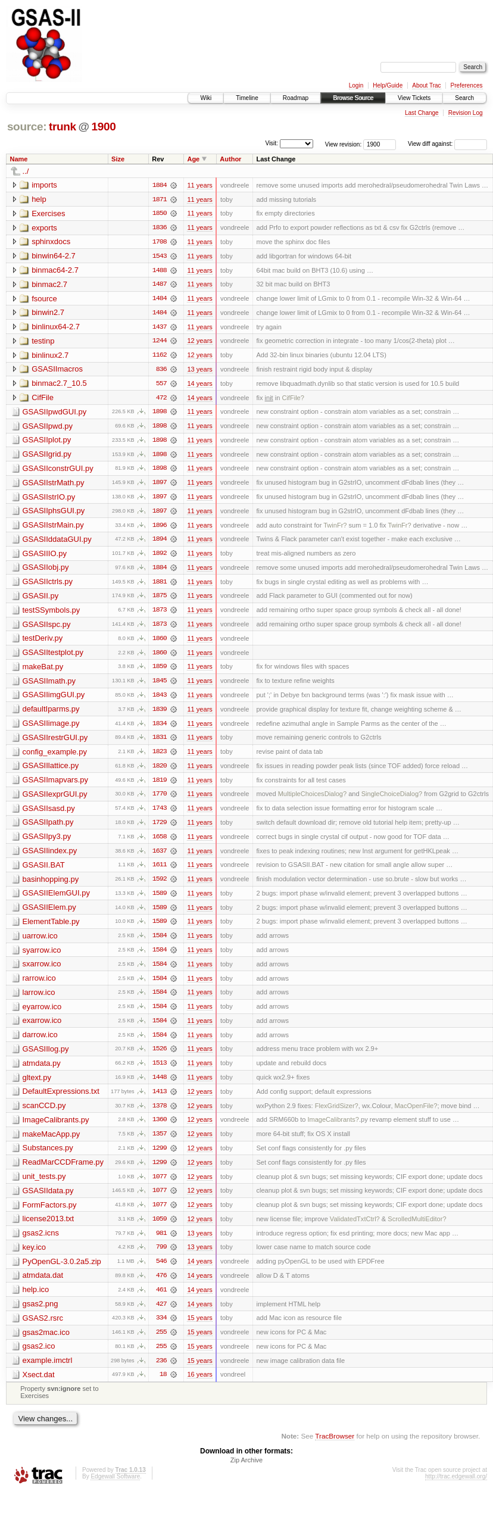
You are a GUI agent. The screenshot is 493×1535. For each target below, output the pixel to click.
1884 (159, 185)
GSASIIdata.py (48, 1199)
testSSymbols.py (51, 613)
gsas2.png (40, 1313)
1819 (159, 785)
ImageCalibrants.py (56, 1128)
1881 (159, 585)
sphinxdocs (51, 242)
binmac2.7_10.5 (59, 384)
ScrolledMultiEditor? (417, 1228)
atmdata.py (42, 1070)
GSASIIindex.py (50, 856)
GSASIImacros (57, 370)
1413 (159, 1100)
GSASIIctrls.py (48, 585)
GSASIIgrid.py (47, 456)
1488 (159, 271)
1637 (159, 857)
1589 (159, 899)
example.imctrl (48, 1370)
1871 (159, 199)
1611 (159, 871)
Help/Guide (387, 85)
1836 (159, 228)
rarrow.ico (39, 985)
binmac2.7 (49, 284)
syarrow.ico (42, 956)
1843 (159, 699)
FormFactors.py (50, 1213)
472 (161, 399)
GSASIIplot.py (47, 442)
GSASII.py (41, 599)
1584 (159, 942)
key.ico (34, 1256)
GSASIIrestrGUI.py (55, 742)
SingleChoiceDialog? (392, 799)
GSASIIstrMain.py (53, 527)
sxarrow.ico (42, 970)
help (39, 199)
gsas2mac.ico (46, 1342)
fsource (44, 299)
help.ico (36, 1299)
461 (161, 1300)
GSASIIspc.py (47, 627)
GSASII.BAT (44, 870)
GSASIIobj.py (46, 570)
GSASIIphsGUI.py (54, 513)
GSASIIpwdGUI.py (55, 413)
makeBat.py (43, 670)
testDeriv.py (43, 642)
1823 (159, 757)
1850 (159, 214)
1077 (159, 1185)
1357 (159, 1142)
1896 (159, 528)
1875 (159, 599)
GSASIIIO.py (45, 556)
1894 (159, 542)
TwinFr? (335, 528)
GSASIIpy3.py (47, 842)
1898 (159, 414)
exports (44, 227)
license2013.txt (48, 1228)
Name (19, 159)
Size (117, 159)
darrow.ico (40, 1042)
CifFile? (293, 399)
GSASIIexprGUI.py (55, 799)
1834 (159, 728)
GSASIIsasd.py (49, 813)
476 (161, 1285)
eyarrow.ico (42, 1013)
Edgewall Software (115, 1487)
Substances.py (48, 1156)
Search (464, 98)
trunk (62, 126)
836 (161, 371)
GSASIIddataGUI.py (57, 542)
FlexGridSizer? (336, 1114)
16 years (199, 1385)
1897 (159, 485)
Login (356, 85)
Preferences (467, 85)
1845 (159, 685)
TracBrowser (334, 1446)
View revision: (343, 144)
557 (161, 385)
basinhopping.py (51, 885)
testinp (43, 342)
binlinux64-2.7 (56, 327)
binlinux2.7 (50, 356)
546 (161, 1271)
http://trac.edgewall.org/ (456, 1487)
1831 (159, 742)
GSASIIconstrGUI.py (58, 470)
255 (161, 1342)
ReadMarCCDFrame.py (63, 1170)
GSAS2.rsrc (43, 1328)
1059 (159, 1228)
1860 (159, 642)
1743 (159, 814)
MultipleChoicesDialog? (312, 799)
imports (44, 184)
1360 (159, 1128)
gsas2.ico (39, 1356)
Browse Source (353, 98)
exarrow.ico (42, 1028)
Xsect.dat (39, 1385)
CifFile (43, 399)
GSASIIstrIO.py (49, 499)
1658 (159, 842)
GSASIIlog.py (46, 1056)
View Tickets (414, 98)
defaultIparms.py (51, 713)
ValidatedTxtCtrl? (355, 1228)
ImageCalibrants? (333, 1128)
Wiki (205, 98)
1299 (159, 1157)
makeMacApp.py (51, 1142)
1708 (159, 242)
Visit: (271, 143)
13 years (199, 371)
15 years (199, 1328)
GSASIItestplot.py (53, 656)
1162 (159, 356)
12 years (199, 342)
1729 (159, 828)
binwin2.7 (48, 313)
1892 (159, 556)
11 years (199, 185)
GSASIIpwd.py (48, 427)
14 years (199, 385)
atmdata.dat (43, 1285)
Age (193, 159)
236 (161, 1371)
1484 (159, 299)
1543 (159, 256)
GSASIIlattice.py (51, 770)
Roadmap (295, 98)
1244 (159, 342)
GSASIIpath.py (48, 827)
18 (163, 1385)
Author (230, 159)
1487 (159, 285)
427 (161, 1314)
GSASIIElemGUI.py (56, 899)
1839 (159, 714)
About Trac (426, 85)
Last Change (422, 113)
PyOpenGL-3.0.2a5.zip (62, 1270)
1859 (159, 671)
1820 (159, 771)
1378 (159, 1114)
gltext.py (37, 1085)
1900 (103, 126)
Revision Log (465, 113)
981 (161, 1242)
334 (161, 1328)
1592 (159, 885)
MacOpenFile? (416, 1114)
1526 (159, 1057)
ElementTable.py (51, 928)
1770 (159, 799)
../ (26, 171)
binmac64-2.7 (55, 270)
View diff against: (447, 144)
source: (26, 126)
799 (161, 1257)
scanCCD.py (44, 1113)
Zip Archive (246, 1470)
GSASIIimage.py (51, 727)
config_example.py (55, 756)
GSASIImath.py (49, 685)
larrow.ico (39, 999)
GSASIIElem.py (49, 913)
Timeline (247, 98)
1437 (159, 328)
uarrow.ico (40, 942)
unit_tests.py (44, 1185)
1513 (159, 1071)
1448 (159, 1085)
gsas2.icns (41, 1242)
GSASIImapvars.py (56, 785)
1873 (159, 614)
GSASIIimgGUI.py (54, 699)
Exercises (48, 213)
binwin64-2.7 (54, 256)
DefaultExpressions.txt (61, 1099)
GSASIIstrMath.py (54, 485)
